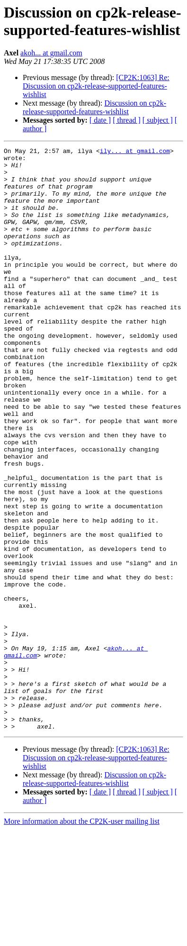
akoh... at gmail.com (51, 53)
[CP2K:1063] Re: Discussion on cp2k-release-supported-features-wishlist (96, 86)
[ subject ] (157, 120)
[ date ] (100, 120)
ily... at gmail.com (135, 152)
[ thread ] (127, 120)
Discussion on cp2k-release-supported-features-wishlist (94, 107)
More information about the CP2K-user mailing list (82, 938)
